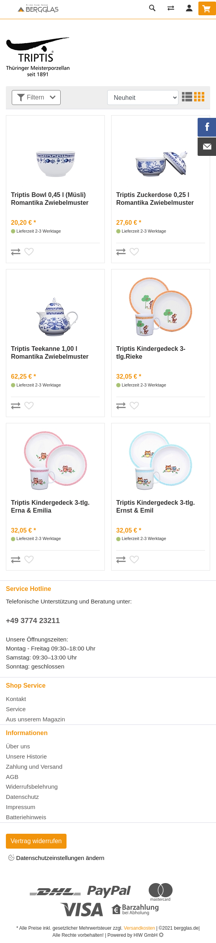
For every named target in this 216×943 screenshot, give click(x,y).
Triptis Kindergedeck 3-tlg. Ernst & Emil (155, 506)
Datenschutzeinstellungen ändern (56, 858)
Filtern (36, 98)
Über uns (18, 746)
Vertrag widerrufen (36, 841)
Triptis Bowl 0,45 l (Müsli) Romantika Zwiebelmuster (49, 198)
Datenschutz (22, 796)
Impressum (20, 807)
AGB (12, 776)
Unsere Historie (26, 756)
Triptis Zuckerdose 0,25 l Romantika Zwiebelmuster (155, 198)
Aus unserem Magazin (35, 719)
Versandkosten (139, 928)
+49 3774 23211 (33, 620)
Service (16, 709)
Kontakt (16, 699)
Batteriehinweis (26, 817)
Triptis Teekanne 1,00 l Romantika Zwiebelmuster (49, 352)
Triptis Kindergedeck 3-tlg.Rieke (150, 352)
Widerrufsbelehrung (32, 786)
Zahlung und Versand (34, 766)
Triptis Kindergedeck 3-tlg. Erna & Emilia (50, 506)
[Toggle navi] (8, 9)
